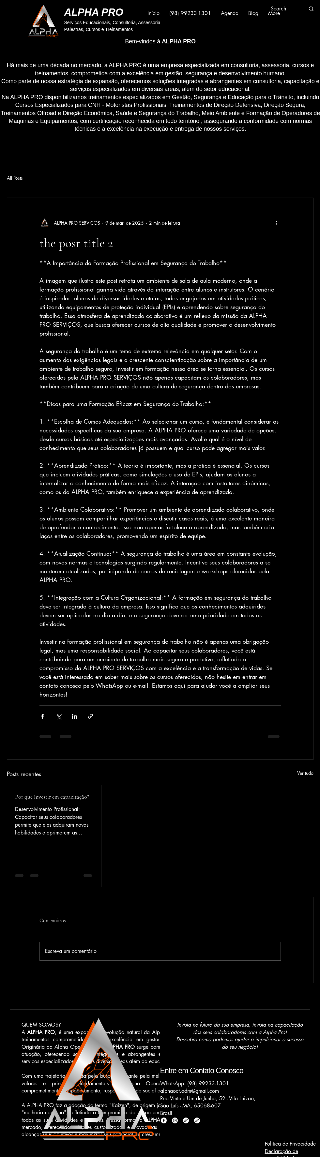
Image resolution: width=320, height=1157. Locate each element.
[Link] (186, 1120)
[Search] (283, 9)
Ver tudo (305, 773)
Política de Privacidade (290, 1143)
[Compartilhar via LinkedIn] (74, 716)
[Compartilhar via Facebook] (42, 716)
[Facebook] (163, 1120)
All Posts (15, 178)
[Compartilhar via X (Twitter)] (58, 716)
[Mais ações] (277, 223)
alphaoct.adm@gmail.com (189, 1091)
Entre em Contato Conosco (201, 1070)
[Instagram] (174, 1120)
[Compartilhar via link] (90, 716)
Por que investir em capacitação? (52, 796)
